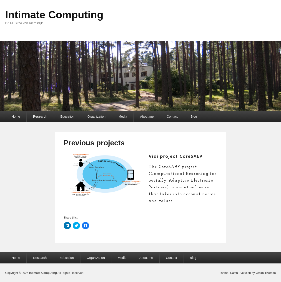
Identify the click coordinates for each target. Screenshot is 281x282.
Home (16, 116)
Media (122, 116)
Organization (96, 116)
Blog (194, 116)
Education (67, 116)
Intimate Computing (54, 15)
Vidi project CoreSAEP (176, 156)
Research (40, 116)
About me (147, 116)
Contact (172, 116)
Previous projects (94, 143)
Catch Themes (266, 273)
